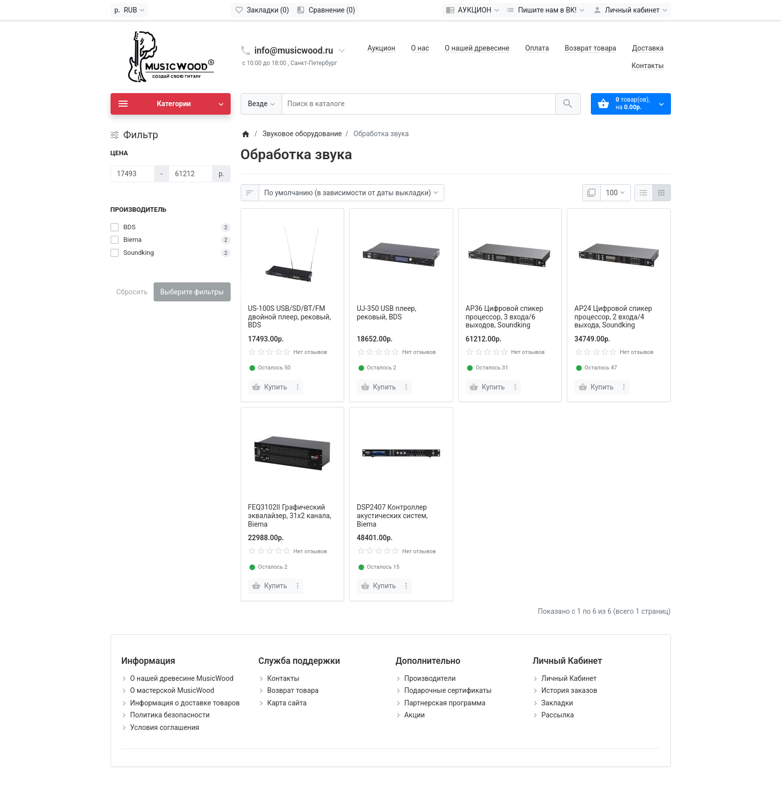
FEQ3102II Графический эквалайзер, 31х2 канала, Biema (290, 515)
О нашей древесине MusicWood (182, 678)
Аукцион (381, 48)
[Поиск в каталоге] (419, 104)
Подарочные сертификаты (448, 690)
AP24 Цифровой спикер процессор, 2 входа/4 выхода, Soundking (613, 316)
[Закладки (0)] (262, 10)
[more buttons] (297, 387)
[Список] (643, 192)
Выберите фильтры (192, 292)
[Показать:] (615, 192)
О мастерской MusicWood (172, 690)
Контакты (647, 66)
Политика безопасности (170, 715)
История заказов (569, 690)
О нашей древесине (477, 48)
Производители (430, 678)
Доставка (647, 48)
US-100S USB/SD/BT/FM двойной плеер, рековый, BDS (289, 316)
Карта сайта (287, 703)
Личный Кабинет (569, 678)
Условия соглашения (164, 727)
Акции (414, 715)
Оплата (537, 48)
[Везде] (261, 104)
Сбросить (132, 292)
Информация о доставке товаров (185, 703)
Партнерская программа (444, 703)
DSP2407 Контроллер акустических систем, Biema (392, 515)
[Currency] (129, 10)
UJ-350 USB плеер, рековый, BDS (386, 312)
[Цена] (133, 173)
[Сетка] (661, 192)
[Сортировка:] (351, 192)
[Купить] (270, 387)
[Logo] (171, 56)
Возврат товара (590, 48)
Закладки (557, 703)
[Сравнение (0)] (326, 10)
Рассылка (557, 715)
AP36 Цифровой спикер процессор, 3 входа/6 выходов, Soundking (504, 316)
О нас (420, 48)
